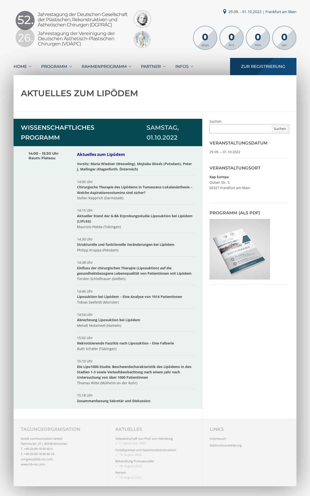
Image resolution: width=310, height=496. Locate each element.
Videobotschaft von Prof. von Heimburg (144, 438)
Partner (151, 66)
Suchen (215, 121)
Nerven (120, 472)
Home (20, 66)
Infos (182, 66)
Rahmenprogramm (104, 66)
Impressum (218, 438)
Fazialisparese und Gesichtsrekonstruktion (145, 450)
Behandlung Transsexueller (134, 461)
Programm (54, 66)
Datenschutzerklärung (226, 445)
